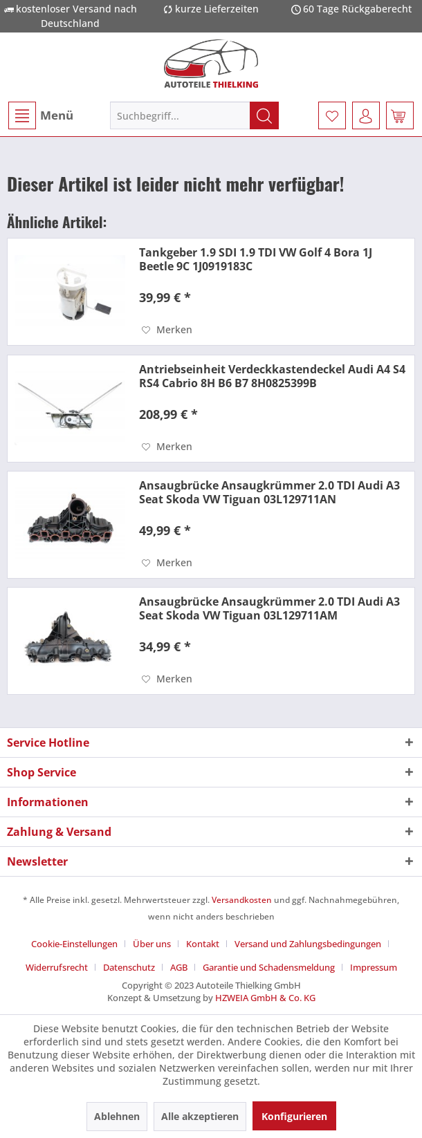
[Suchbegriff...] (194, 115)
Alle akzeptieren (200, 1116)
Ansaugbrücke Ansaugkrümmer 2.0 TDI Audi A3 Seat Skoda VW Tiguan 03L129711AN (269, 492)
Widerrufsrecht (57, 967)
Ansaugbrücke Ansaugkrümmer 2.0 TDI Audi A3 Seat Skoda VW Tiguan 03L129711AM (269, 608)
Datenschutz (129, 967)
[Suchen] (264, 115)
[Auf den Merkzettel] (167, 329)
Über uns (152, 944)
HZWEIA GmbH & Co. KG (265, 997)
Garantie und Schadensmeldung (269, 967)
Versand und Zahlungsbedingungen (308, 944)
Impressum (373, 967)
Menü (40, 115)
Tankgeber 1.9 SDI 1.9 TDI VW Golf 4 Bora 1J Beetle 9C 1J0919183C (255, 259)
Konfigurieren (294, 1116)
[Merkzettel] (332, 115)
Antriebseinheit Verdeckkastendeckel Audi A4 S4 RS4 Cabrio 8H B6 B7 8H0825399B (272, 376)
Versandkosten (242, 900)
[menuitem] (40, 115)
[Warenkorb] (400, 115)
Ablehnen (117, 1116)
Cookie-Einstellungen (74, 944)
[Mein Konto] (366, 115)
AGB (178, 967)
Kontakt (202, 944)
